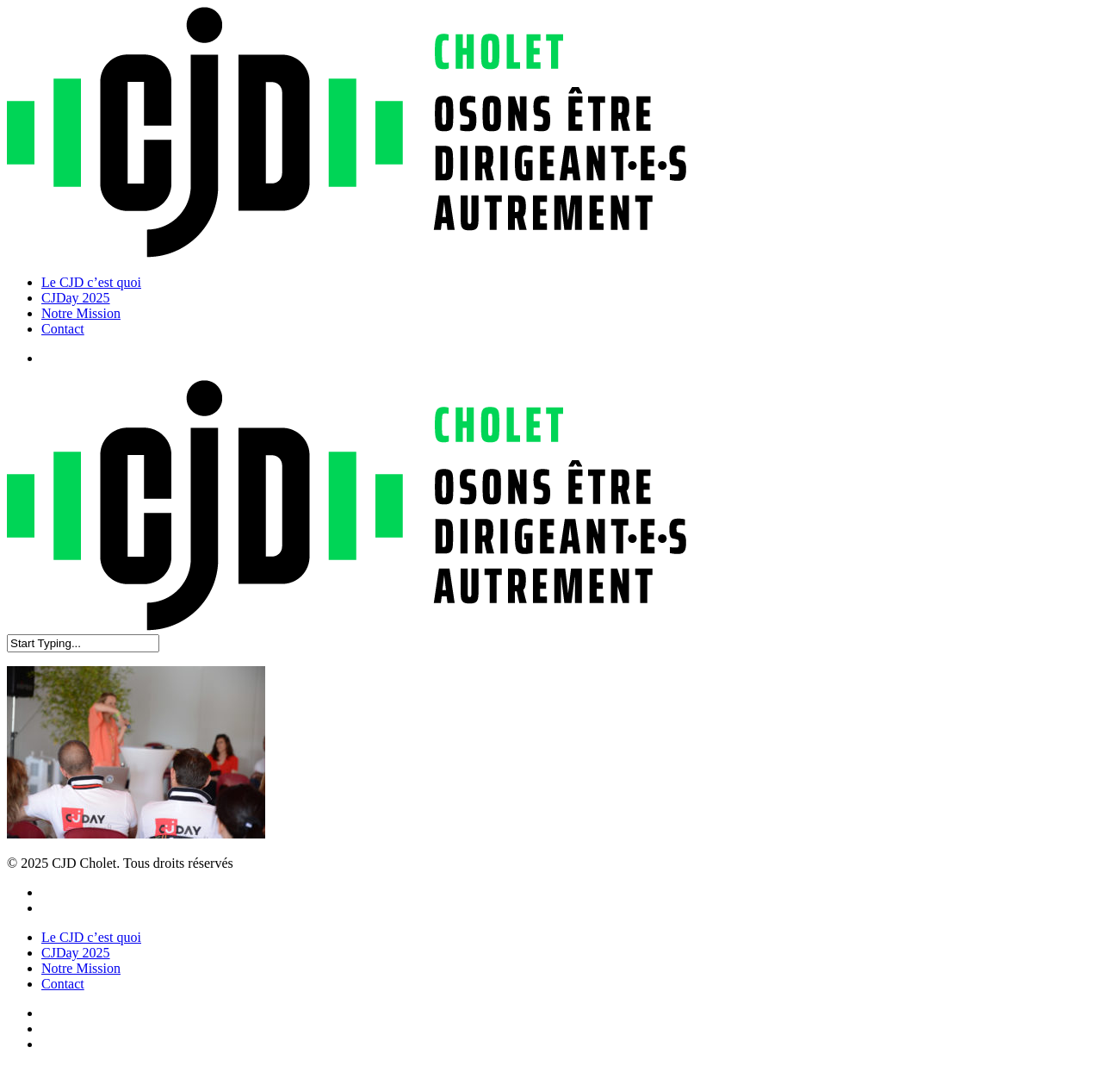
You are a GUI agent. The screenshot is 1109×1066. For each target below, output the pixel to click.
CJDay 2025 (75, 952)
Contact (62, 983)
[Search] (83, 643)
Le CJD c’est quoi (91, 937)
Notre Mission (81, 968)
